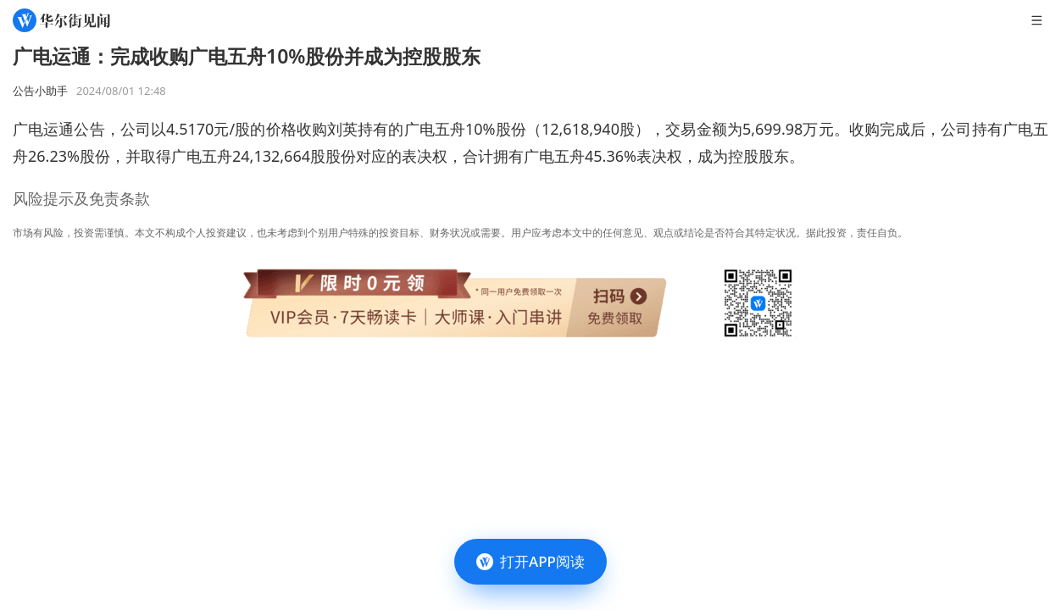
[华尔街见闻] (61, 20)
